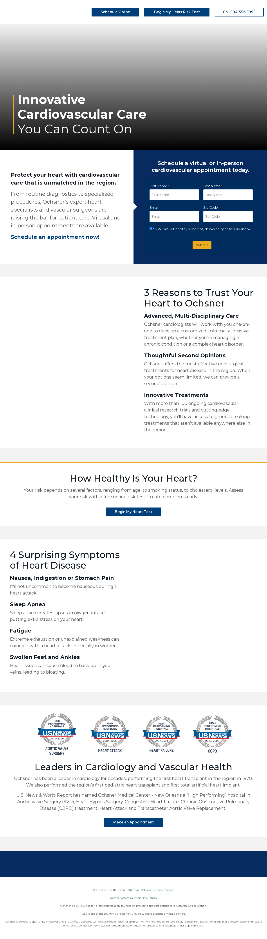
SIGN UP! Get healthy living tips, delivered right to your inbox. (202, 229)
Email (154, 208)
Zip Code (210, 208)
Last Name (212, 186)
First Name (158, 186)
